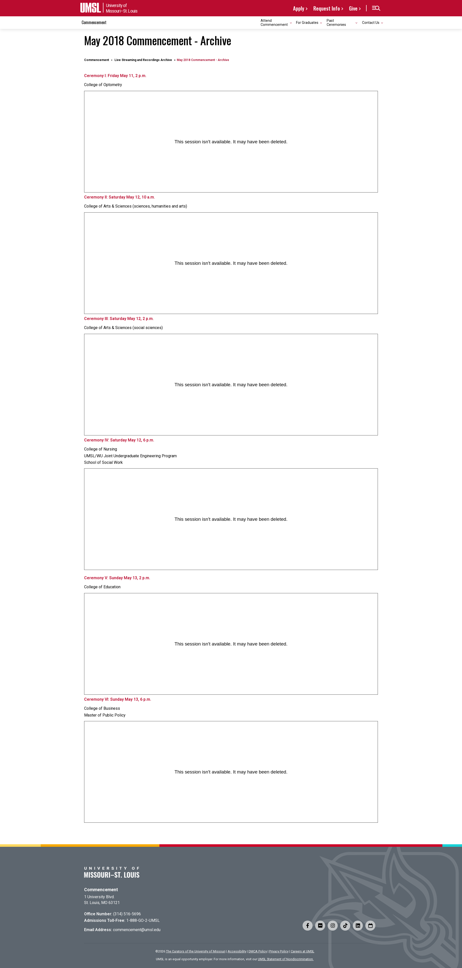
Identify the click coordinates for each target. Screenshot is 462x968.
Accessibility (237, 951)
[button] (376, 8)
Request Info (326, 8)
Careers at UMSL (302, 951)
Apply (298, 8)
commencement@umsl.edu (136, 929)
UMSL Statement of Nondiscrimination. (286, 959)
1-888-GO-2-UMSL (143, 920)
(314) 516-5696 (127, 914)
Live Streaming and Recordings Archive (143, 60)
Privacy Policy (278, 951)
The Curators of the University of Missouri (195, 951)
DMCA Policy (258, 951)
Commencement (94, 22)
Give (353, 8)
